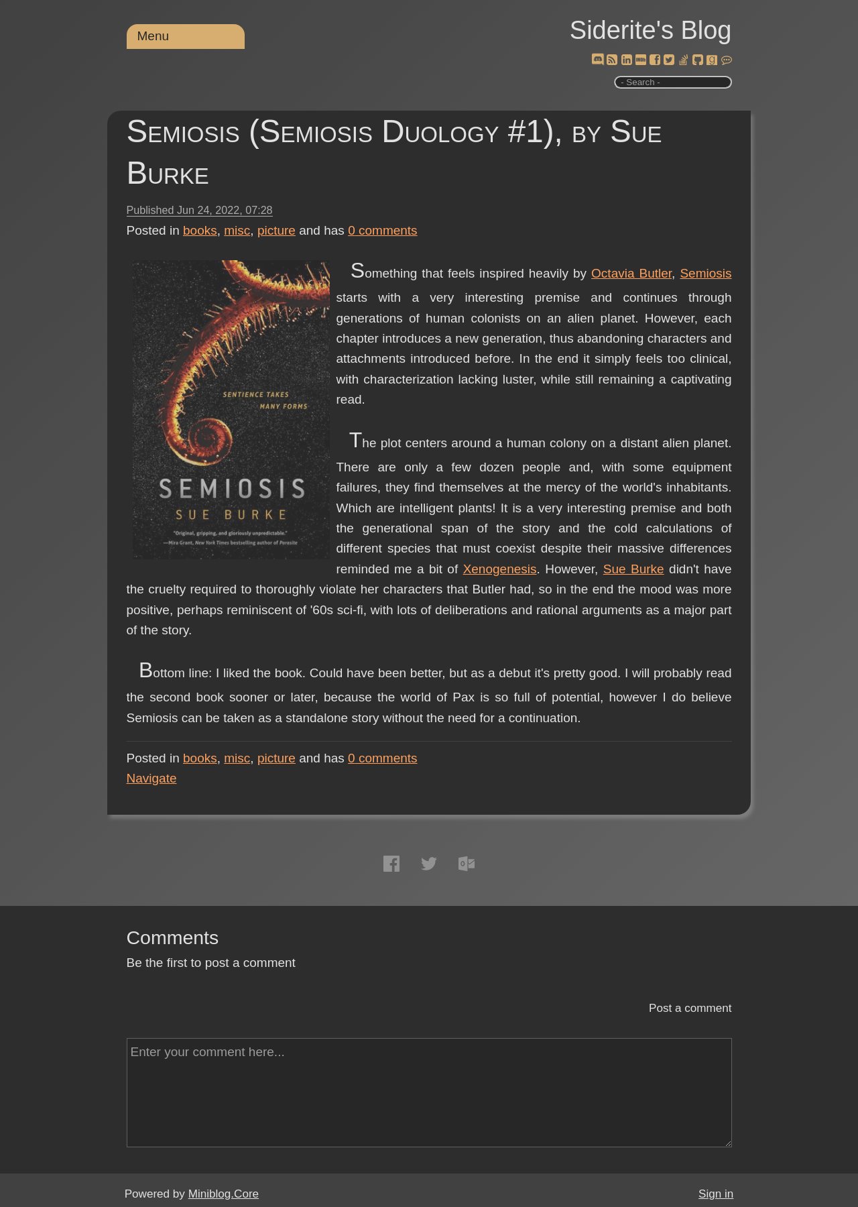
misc (237, 230)
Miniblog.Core (223, 1194)
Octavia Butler (631, 273)
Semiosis (705, 273)
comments (383, 230)
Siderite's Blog (651, 30)
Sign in (715, 1194)
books (200, 230)
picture (276, 230)
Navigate (152, 778)
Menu (153, 36)
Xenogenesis (500, 569)
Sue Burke (633, 569)
